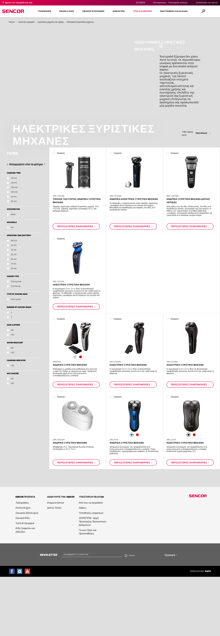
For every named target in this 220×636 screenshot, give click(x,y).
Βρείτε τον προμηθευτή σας (19, 3)
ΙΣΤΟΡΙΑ (140, 3)
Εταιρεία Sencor (55, 552)
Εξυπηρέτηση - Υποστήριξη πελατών (170, 3)
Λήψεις (82, 557)
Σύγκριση (61, 203)
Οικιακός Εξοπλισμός (26, 562)
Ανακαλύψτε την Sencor (207, 3)
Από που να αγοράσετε (91, 552)
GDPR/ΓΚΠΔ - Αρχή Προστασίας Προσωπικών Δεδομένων (92, 571)
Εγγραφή (169, 604)
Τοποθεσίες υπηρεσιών (91, 562)
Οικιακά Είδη (22, 567)
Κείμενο (132, 605)
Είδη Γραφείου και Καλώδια (25, 579)
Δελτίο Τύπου (54, 557)
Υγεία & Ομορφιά (24, 572)
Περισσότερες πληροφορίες (75, 276)
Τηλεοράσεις (22, 552)
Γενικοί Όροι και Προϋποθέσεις (87, 581)
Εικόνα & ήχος (22, 557)
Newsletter (48, 604)
